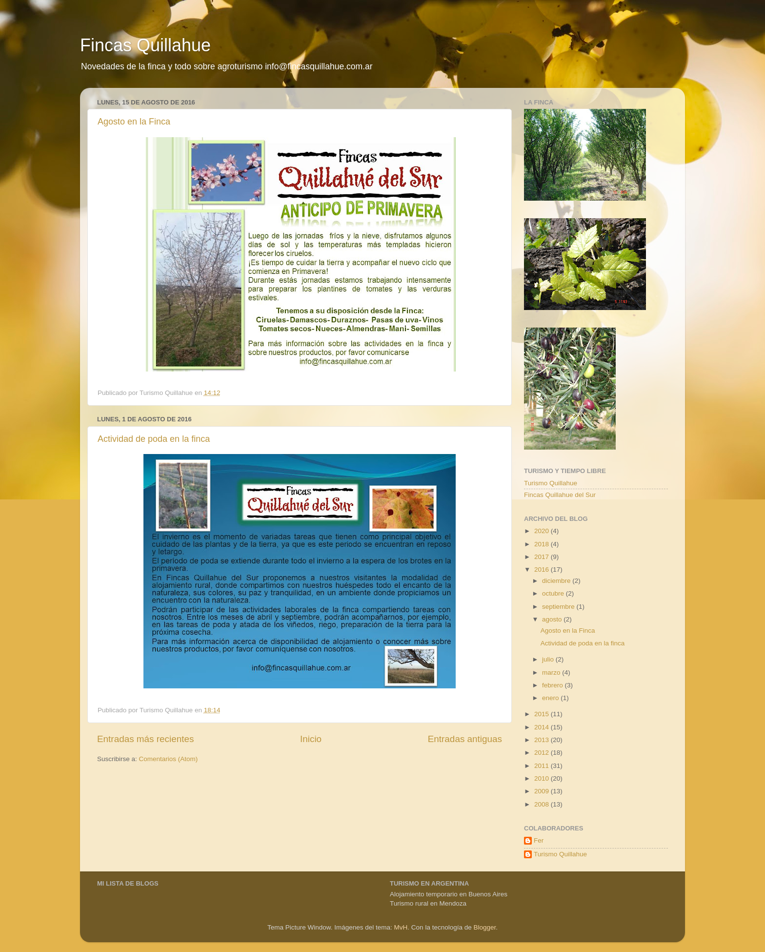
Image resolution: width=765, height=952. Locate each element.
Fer (539, 840)
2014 (542, 727)
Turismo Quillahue (550, 483)
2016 (542, 569)
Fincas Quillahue (145, 45)
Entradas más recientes (145, 739)
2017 (542, 556)
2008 (542, 804)
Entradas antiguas (465, 739)
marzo (552, 672)
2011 (542, 765)
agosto (553, 619)
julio (549, 659)
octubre (554, 593)
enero (551, 698)
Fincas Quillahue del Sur (560, 494)
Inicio (311, 739)
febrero (553, 685)
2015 (542, 714)
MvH (401, 927)
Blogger (484, 927)
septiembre (559, 606)
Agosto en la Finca (134, 121)
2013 (542, 740)
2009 (542, 791)
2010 (542, 778)
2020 (542, 531)
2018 (542, 544)
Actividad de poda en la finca (154, 439)
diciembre (557, 580)
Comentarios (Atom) (168, 759)
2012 (542, 752)
